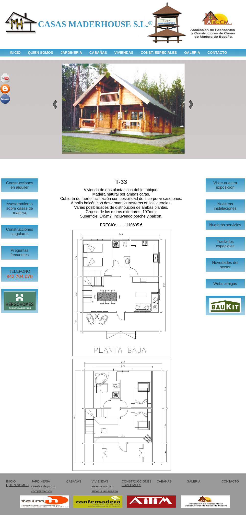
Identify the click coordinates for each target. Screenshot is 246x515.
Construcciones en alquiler (19, 185)
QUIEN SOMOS (40, 53)
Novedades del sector (225, 265)
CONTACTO (217, 53)
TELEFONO (20, 274)
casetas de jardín (43, 486)
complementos (41, 491)
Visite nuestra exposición (225, 185)
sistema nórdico (103, 486)
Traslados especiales (225, 244)
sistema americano (105, 491)
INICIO (15, 53)
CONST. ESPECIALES (159, 53)
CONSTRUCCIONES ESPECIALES (137, 483)
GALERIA (192, 53)
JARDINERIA (71, 53)
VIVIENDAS (123, 53)
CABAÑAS (98, 53)
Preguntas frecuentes (20, 252)
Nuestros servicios (225, 225)
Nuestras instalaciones (225, 206)
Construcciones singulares (19, 231)
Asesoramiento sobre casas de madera (19, 208)
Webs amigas (225, 284)
